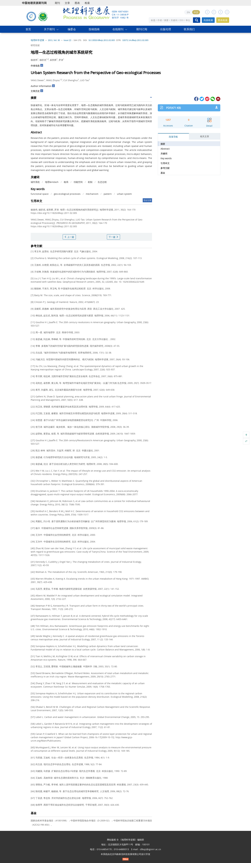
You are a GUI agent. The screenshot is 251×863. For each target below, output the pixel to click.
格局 (66, 181)
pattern (108, 193)
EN (188, 12)
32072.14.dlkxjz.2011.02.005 (135, 40)
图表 (77, 3)
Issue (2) (67, 40)
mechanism (92, 193)
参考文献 (165, 168)
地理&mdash (51, 181)
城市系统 (35, 181)
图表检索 (223, 20)
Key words (166, 158)
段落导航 (173, 136)
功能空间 (78, 181)
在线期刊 (117, 29)
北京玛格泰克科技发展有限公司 (125, 854)
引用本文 (165, 163)
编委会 (72, 29)
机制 (90, 181)
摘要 (163, 143)
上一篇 (69, 236)
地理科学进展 (37, 40)
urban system (124, 193)
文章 (67, 3)
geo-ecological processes (67, 193)
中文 (196, 12)
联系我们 (189, 29)
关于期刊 (49, 29)
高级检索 (208, 20)
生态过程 (102, 181)
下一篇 (113, 236)
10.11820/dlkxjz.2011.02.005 (101, 40)
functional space (40, 193)
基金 (163, 172)
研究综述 (35, 45)
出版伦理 (165, 29)
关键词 (164, 153)
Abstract (165, 148)
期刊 (57, 3)
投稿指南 (94, 29)
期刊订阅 (141, 29)
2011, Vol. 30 (54, 40)
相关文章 (204, 136)
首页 (28, 29)
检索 (87, 3)
